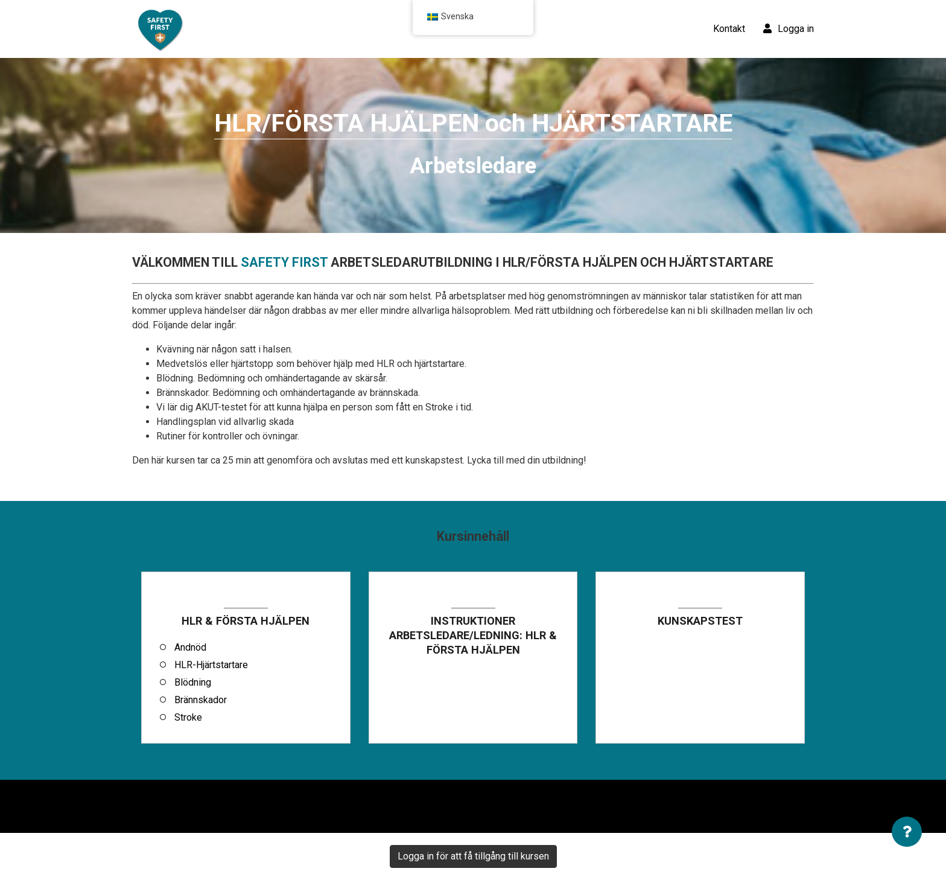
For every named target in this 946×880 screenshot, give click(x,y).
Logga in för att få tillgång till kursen (473, 856)
